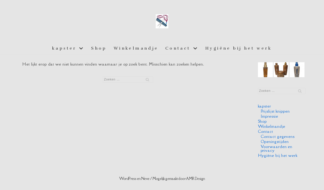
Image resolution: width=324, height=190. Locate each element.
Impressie (269, 116)
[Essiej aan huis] (162, 21)
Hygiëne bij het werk (238, 48)
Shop (99, 48)
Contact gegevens (278, 136)
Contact (265, 131)
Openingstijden (275, 141)
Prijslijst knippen (275, 111)
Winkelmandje (136, 48)
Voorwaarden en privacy (277, 148)
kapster (264, 106)
